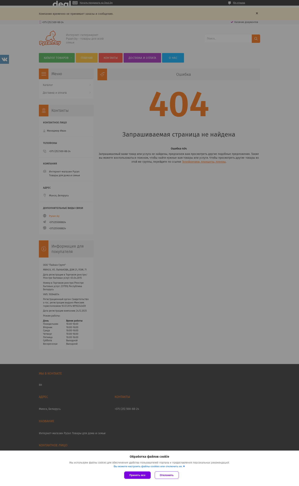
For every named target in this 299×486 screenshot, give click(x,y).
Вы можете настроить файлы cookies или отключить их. (148, 466)
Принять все (137, 475)
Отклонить (167, 475)
